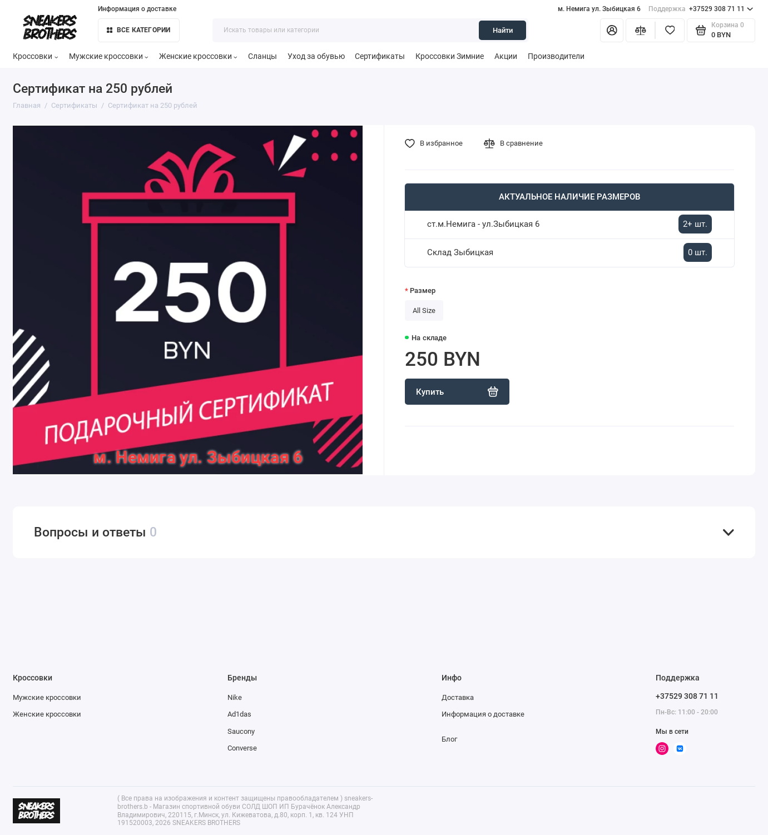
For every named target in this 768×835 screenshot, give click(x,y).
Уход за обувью (316, 56)
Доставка (458, 697)
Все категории (139, 30)
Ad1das (239, 714)
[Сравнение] (640, 30)
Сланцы (262, 56)
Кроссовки (35, 56)
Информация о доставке (137, 9)
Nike (234, 697)
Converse (242, 748)
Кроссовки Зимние (449, 56)
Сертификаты (380, 56)
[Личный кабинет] (611, 30)
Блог (449, 739)
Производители (556, 56)
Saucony (241, 731)
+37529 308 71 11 (700, 9)
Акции (505, 56)
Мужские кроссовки (108, 56)
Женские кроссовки (198, 56)
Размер (422, 290)
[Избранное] (670, 30)
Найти (503, 30)
